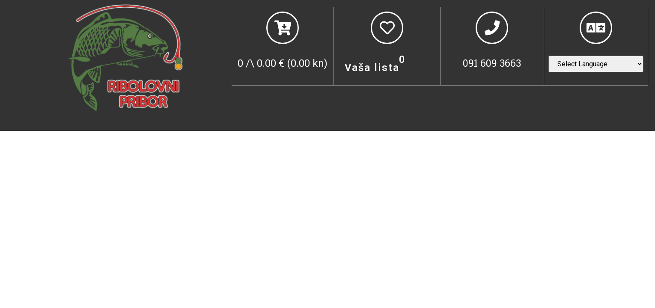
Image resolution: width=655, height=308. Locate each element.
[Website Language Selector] (595, 64)
